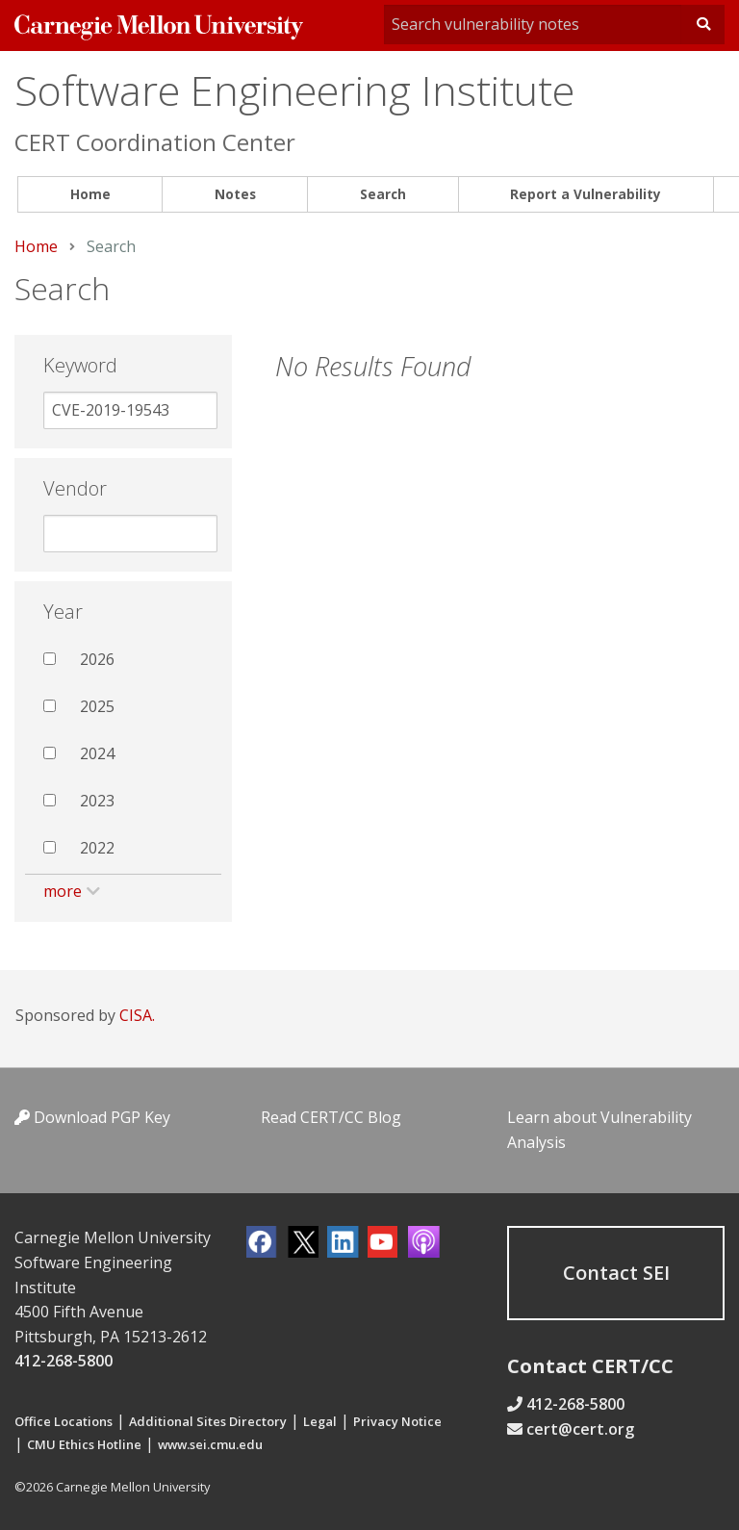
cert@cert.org (580, 1429)
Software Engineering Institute (294, 90)
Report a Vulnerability (585, 194)
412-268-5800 (63, 1360)
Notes (235, 194)
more (62, 891)
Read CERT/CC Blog (331, 1117)
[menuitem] (90, 195)
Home (90, 194)
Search (383, 194)
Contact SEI (616, 1273)
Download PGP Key (92, 1117)
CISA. (137, 1015)
